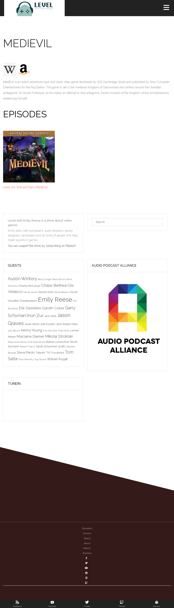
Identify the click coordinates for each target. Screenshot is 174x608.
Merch (87, 548)
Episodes (87, 528)
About (87, 543)
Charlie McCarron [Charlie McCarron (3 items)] (30, 285)
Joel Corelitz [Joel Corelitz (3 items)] (47, 324)
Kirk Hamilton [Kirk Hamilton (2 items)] (50, 330)
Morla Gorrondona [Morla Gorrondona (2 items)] (17, 342)
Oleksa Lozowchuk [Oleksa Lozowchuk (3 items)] (57, 341)
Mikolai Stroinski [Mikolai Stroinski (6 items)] (59, 336)
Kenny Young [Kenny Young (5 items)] (31, 330)
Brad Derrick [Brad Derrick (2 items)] (59, 279)
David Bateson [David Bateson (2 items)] (61, 292)
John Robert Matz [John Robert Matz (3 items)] (67, 324)
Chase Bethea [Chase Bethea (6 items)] (54, 285)
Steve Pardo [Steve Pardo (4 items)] (26, 352)
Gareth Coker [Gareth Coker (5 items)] (53, 308)
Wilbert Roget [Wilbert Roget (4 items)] (57, 359)
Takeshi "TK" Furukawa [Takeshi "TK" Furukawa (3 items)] (50, 352)
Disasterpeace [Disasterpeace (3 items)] (28, 300)
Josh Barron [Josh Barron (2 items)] (14, 330)
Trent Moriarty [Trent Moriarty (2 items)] (25, 359)
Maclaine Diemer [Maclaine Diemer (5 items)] (30, 336)
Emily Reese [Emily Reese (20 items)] (55, 299)
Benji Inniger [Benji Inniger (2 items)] (45, 279)
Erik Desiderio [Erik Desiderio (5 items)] (30, 308)
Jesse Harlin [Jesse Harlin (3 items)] (32, 324)
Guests (87, 533)
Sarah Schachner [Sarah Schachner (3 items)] (46, 346)
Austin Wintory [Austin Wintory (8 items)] (22, 278)
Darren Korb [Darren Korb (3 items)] (45, 292)
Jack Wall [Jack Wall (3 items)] (50, 316)
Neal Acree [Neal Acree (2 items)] (39, 342)
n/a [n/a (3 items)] (30, 341)
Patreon (87, 553)
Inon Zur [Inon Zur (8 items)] (35, 315)
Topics (87, 538)
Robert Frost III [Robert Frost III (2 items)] (27, 346)
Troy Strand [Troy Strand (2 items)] (40, 359)
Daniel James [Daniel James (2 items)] (30, 292)
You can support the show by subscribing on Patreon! (42, 245)
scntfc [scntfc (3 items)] (62, 346)
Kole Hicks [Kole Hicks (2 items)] (63, 330)
